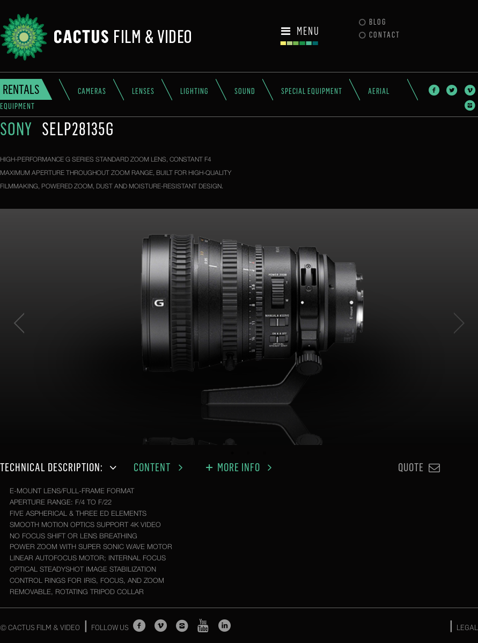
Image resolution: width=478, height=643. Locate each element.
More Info (240, 467)
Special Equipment (311, 91)
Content (161, 467)
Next (459, 323)
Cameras (92, 91)
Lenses (143, 91)
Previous (18, 323)
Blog (372, 22)
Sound (244, 91)
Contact (379, 35)
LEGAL (467, 627)
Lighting (194, 91)
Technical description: (60, 467)
